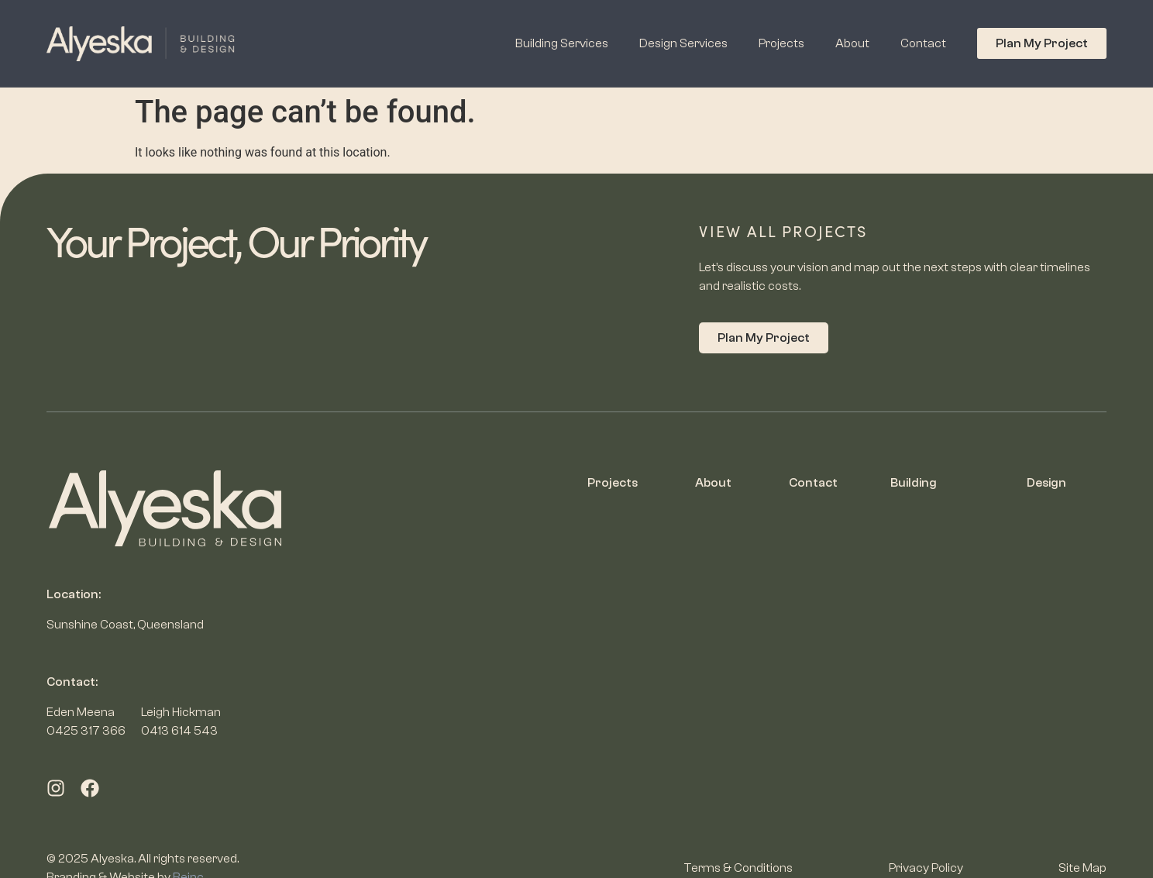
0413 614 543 (179, 731)
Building (913, 483)
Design (1046, 483)
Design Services (683, 43)
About (852, 43)
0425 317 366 (86, 731)
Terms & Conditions (738, 868)
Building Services (561, 43)
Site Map (1082, 868)
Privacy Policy (926, 868)
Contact (923, 43)
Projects (781, 43)
